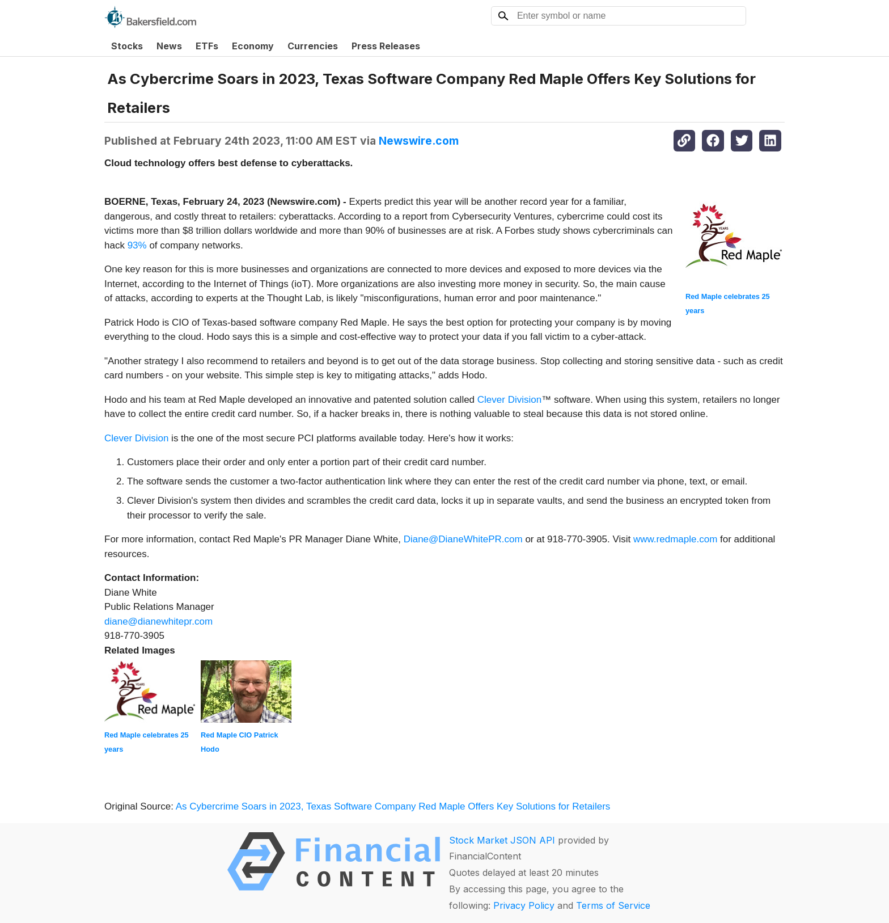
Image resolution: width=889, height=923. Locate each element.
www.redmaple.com (675, 539)
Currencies (312, 46)
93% (137, 245)
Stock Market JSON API (502, 840)
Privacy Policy (523, 905)
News (169, 46)
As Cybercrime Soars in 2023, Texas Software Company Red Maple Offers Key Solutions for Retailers (394, 806)
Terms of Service (613, 905)
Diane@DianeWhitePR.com (463, 539)
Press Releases (386, 46)
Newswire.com (419, 140)
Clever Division (509, 399)
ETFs (207, 46)
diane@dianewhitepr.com (158, 621)
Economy (253, 46)
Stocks (127, 46)
